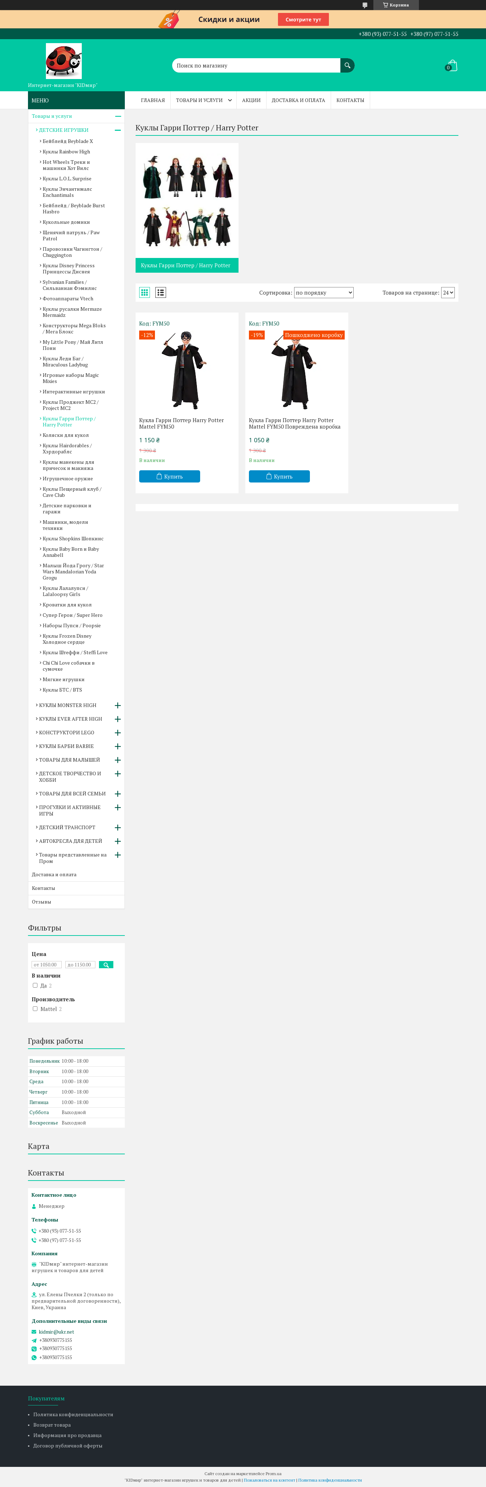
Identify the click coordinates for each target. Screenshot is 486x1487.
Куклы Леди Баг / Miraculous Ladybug (65, 361)
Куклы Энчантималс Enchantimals (67, 191)
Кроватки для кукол (67, 604)
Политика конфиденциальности (73, 1414)
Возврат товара (52, 1424)
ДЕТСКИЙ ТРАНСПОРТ (67, 827)
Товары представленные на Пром (73, 857)
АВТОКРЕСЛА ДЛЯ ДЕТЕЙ (70, 840)
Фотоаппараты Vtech (68, 298)
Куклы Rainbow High (66, 151)
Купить (173, 476)
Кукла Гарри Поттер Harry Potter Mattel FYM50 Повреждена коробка (295, 423)
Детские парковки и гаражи (67, 508)
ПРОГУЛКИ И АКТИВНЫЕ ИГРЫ (70, 810)
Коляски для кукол (66, 434)
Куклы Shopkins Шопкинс (73, 538)
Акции (251, 100)
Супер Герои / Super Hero (73, 614)
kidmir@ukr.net (56, 1332)
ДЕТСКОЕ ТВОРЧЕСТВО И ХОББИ (70, 776)
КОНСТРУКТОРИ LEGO (66, 732)
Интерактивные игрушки (74, 391)
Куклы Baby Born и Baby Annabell (71, 551)
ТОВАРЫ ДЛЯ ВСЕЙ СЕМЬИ (72, 793)
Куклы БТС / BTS (62, 689)
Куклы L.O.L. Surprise (67, 178)
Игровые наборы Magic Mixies (71, 377)
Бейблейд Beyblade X (68, 141)
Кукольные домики (66, 221)
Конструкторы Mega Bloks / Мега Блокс (74, 328)
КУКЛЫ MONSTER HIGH (67, 705)
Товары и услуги (199, 100)
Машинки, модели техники (65, 524)
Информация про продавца (67, 1435)
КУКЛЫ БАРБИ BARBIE (66, 746)
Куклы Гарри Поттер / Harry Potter (185, 265)
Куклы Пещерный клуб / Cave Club (72, 491)
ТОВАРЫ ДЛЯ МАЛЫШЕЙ (69, 759)
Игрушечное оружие (68, 478)
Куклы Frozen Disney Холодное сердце (67, 638)
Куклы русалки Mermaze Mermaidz (72, 311)
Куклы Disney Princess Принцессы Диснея (69, 268)
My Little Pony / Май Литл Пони (73, 344)
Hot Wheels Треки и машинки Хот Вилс (66, 164)
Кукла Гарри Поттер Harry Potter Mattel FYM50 (181, 423)
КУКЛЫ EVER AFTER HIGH (70, 718)
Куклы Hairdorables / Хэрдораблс (67, 448)
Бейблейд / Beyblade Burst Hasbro (74, 208)
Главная (153, 100)
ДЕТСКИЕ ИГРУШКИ (64, 129)
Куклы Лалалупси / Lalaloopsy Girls (65, 591)
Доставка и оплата (298, 100)
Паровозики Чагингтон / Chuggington (72, 251)
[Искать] (347, 62)
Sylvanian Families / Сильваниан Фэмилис (70, 284)
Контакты (350, 100)
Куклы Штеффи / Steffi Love (75, 652)
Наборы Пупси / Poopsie (72, 625)
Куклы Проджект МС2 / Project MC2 (71, 404)
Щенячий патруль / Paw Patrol (71, 235)
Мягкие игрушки (64, 679)
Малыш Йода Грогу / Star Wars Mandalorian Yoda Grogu (73, 571)
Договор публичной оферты (68, 1445)
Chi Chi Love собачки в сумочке (69, 665)
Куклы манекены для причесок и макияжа (68, 464)
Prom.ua (274, 1473)
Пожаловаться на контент (269, 1480)
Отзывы (41, 901)
